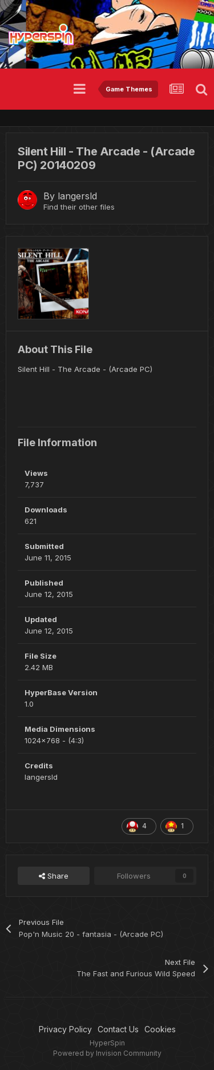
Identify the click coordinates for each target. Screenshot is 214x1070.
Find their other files (79, 206)
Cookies (160, 1029)
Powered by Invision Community (107, 1053)
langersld (77, 196)
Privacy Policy (65, 1029)
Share (53, 875)
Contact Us (118, 1029)
